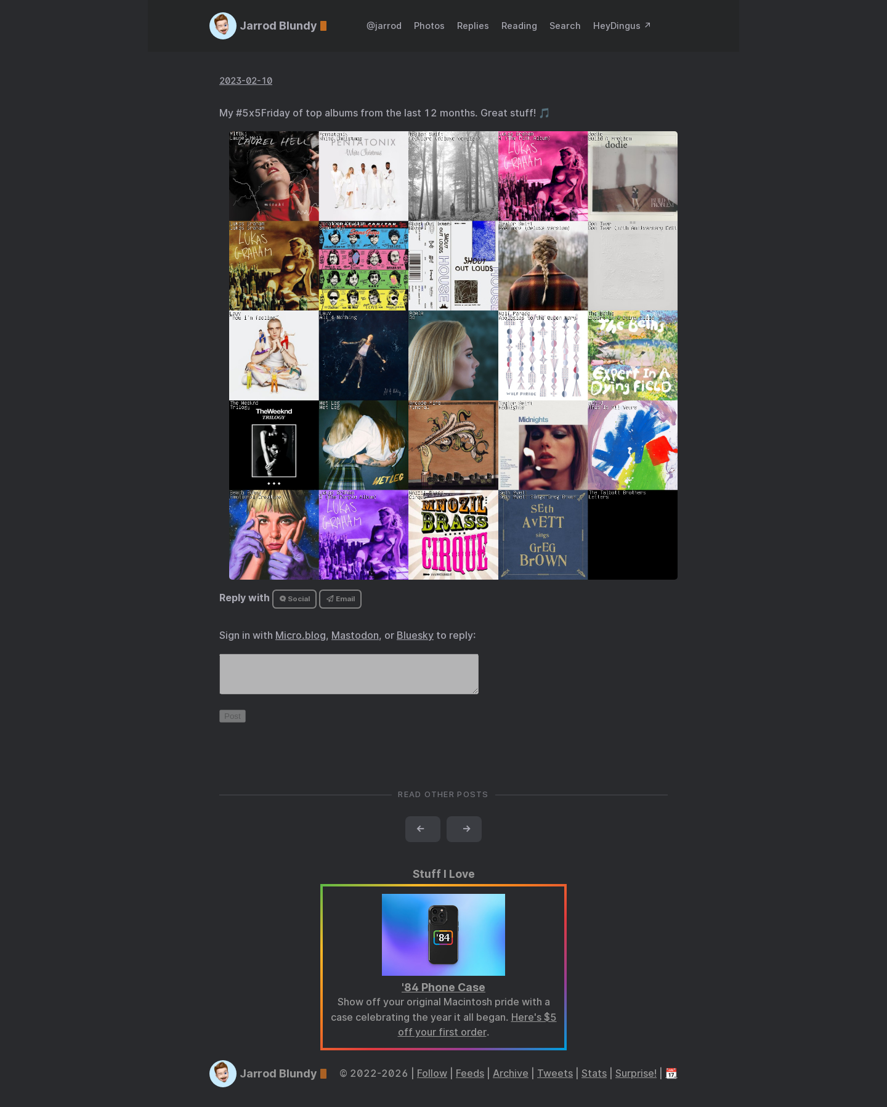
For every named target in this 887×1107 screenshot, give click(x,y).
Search (565, 25)
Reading (519, 25)
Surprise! (636, 1081)
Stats (594, 1081)
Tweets (555, 1081)
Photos (429, 25)
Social (295, 598)
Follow (432, 1081)
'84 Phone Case (443, 994)
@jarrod (384, 25)
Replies (473, 25)
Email (340, 598)
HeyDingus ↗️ (622, 25)
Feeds (470, 1081)
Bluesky (415, 635)
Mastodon (355, 635)
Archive (511, 1081)
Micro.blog (300, 635)
